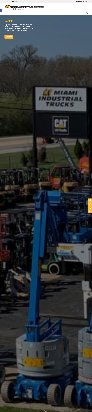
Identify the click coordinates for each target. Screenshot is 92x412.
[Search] (86, 13)
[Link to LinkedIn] (15, 1)
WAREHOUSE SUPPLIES (82, 1)
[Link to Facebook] (5, 1)
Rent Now (9, 36)
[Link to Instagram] (10, 1)
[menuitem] (7, 13)
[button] (1, 10)
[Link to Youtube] (13, 1)
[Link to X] (7, 1)
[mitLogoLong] (24, 7)
